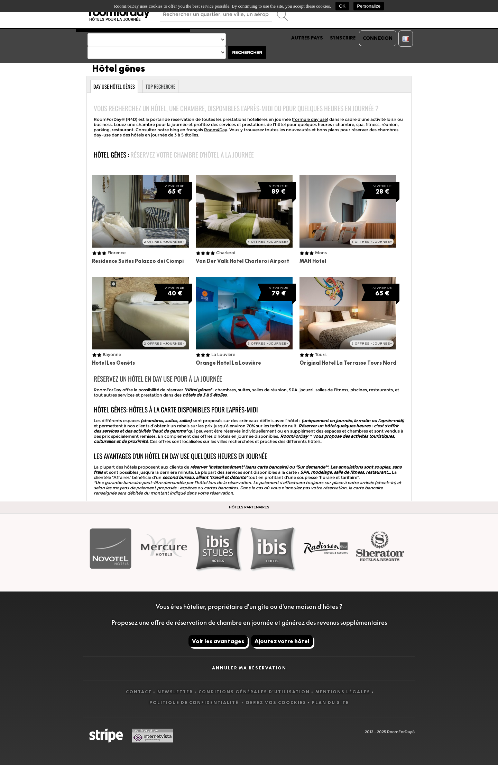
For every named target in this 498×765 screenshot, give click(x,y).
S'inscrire (343, 38)
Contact (139, 691)
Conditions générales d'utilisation (254, 691)
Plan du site (330, 702)
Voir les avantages (218, 641)
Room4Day (215, 129)
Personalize (368, 6)
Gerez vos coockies (276, 702)
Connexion (378, 38)
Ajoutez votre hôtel (282, 641)
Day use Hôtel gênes (114, 86)
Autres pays (307, 38)
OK (342, 6)
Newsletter (175, 691)
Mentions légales (342, 691)
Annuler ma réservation (249, 667)
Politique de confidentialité (194, 702)
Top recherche (160, 86)
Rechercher (247, 52)
